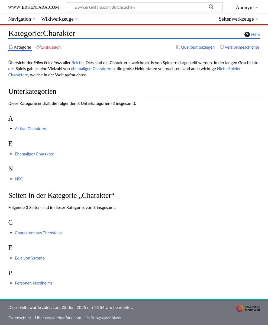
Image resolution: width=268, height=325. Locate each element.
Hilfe (251, 34)
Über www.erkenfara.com (58, 317)
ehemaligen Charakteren (93, 68)
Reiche (77, 62)
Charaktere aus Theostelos (39, 232)
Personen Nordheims (34, 282)
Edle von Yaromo (30, 257)
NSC (19, 178)
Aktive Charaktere (31, 128)
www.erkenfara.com (33, 6)
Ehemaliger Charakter (34, 153)
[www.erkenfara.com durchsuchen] (144, 6)
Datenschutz (19, 317)
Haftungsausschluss (103, 317)
